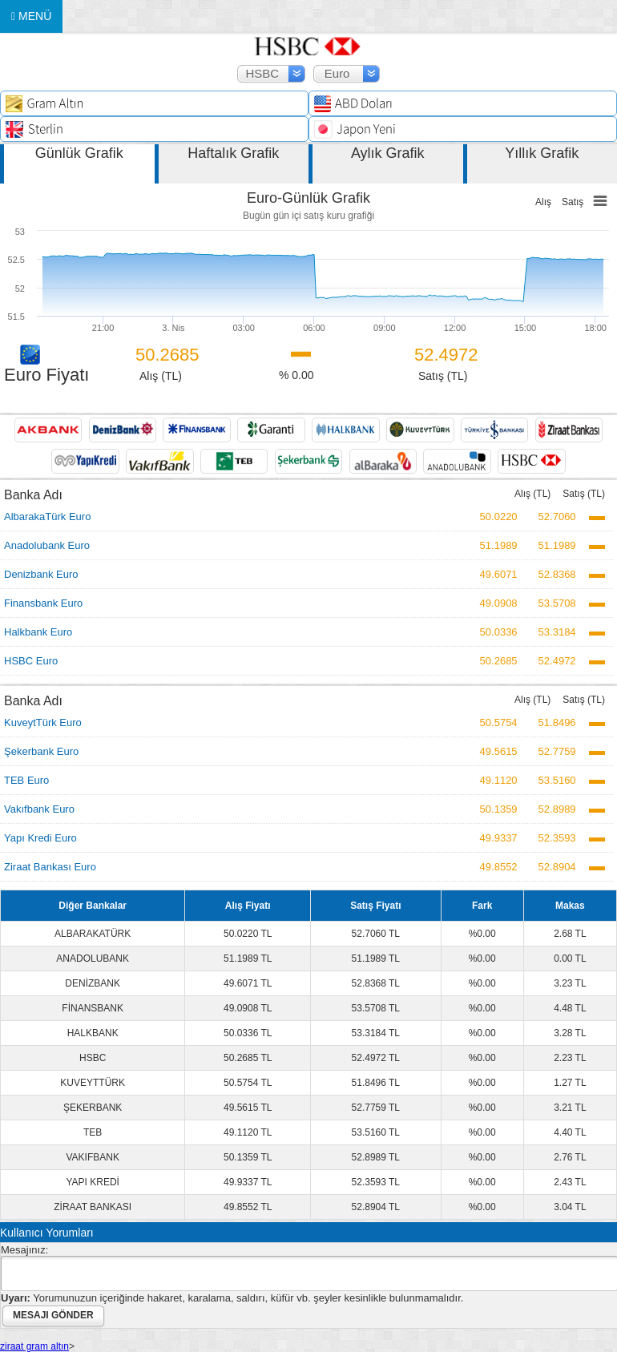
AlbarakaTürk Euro (47, 517)
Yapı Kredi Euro (40, 838)
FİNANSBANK (92, 1008)
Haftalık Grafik (233, 153)
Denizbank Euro (41, 574)
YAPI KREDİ (92, 1182)
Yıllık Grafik (542, 153)
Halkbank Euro (38, 632)
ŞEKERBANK (92, 1107)
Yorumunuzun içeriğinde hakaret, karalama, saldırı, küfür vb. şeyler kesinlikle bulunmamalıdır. (232, 1298)
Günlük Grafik (79, 153)
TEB (92, 1132)
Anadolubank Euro (47, 545)
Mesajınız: (24, 1250)
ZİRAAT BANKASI (92, 1207)
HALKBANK (93, 1033)
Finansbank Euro (43, 603)
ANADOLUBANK (92, 958)
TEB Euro (26, 780)
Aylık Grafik (388, 153)
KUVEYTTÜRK (92, 1082)
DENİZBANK (92, 983)
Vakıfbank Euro (39, 809)
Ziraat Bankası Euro (50, 867)
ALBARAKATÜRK (92, 933)
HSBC (92, 1057)
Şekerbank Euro (41, 751)
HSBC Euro (31, 661)
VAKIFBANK (92, 1157)
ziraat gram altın (34, 1346)
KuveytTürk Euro (43, 722)
